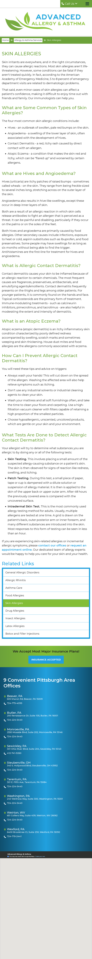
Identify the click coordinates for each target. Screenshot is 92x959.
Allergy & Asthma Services (28, 40)
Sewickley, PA (17, 746)
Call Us (69, 3)
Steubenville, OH (19, 762)
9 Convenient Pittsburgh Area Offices (39, 683)
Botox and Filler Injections (22, 633)
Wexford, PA (16, 829)
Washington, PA (18, 796)
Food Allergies (14, 595)
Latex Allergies (15, 626)
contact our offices (52, 545)
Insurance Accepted (46, 659)
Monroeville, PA (18, 729)
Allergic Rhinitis (15, 580)
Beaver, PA (14, 696)
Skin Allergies (14, 603)
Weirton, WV (16, 812)
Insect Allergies (15, 618)
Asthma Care (13, 587)
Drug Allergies (14, 610)
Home (5, 40)
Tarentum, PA (17, 779)
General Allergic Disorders (22, 572)
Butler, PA (14, 712)
